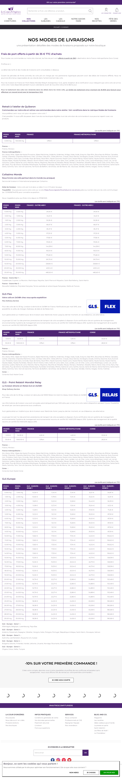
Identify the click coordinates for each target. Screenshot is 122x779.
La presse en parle (101, 725)
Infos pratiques (43, 714)
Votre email (39, 753)
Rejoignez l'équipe (72, 723)
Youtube (69, 760)
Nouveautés (10, 718)
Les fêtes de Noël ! (101, 731)
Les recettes (99, 720)
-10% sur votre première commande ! (61, 663)
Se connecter (106, 13)
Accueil (57, 27)
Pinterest (64, 760)
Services (69, 714)
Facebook (53, 760)
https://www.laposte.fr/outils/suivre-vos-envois (62, 190)
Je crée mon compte (61, 680)
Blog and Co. (100, 714)
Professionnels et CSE (73, 720)
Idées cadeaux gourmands (104, 723)
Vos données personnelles (45, 720)
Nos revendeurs (71, 725)
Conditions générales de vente (46, 718)
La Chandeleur (99, 733)
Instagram (58, 760)
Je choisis (91, 773)
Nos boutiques (11, 725)
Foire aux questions (42, 728)
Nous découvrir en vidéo (15, 720)
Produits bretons (12, 723)
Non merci (74, 773)
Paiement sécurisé (42, 723)
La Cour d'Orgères (15, 714)
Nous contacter (71, 718)
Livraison (38, 725)
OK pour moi (109, 773)
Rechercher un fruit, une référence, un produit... (46, 11)
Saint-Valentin (99, 728)
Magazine (98, 718)
